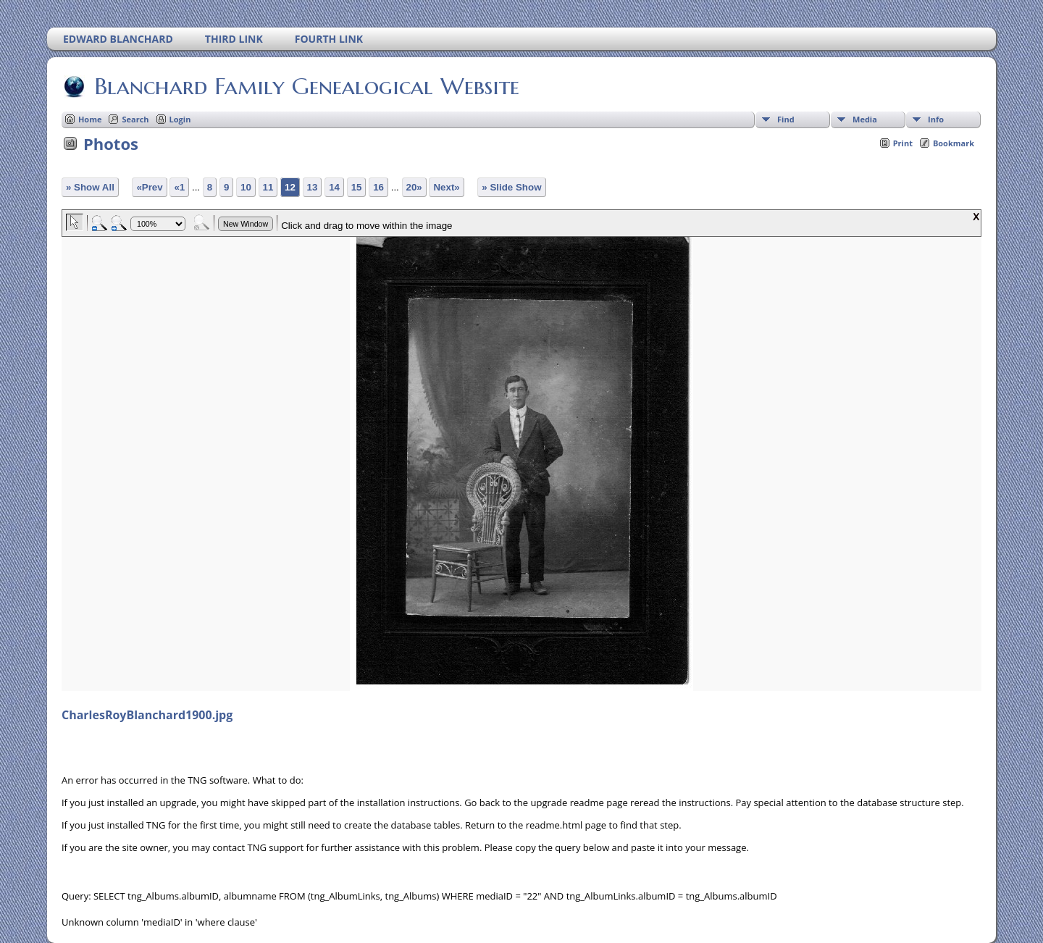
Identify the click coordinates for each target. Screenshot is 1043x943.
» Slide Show (511, 187)
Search (135, 119)
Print (903, 143)
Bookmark (953, 143)
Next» (446, 187)
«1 (179, 187)
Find (786, 119)
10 (245, 187)
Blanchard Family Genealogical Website (305, 86)
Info (936, 119)
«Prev (149, 187)
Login (180, 119)
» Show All (90, 187)
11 (268, 187)
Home (90, 119)
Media (865, 119)
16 (378, 187)
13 (312, 187)
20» (414, 187)
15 (356, 187)
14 (334, 187)
